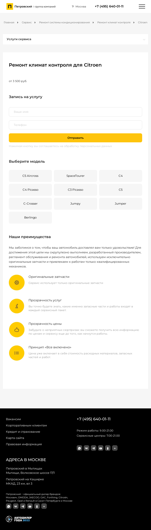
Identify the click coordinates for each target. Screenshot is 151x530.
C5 (120, 189)
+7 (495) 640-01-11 (109, 6)
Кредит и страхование (23, 431)
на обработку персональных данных (86, 146)
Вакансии (13, 419)
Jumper (120, 203)
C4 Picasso (30, 189)
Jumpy (75, 203)
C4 (121, 176)
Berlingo (30, 217)
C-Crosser (30, 203)
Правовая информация (24, 444)
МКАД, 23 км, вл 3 (25, 481)
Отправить (75, 138)
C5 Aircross (30, 176)
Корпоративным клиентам (26, 425)
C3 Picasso (75, 189)
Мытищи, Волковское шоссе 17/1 (30, 470)
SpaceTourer (75, 176)
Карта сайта (15, 438)
